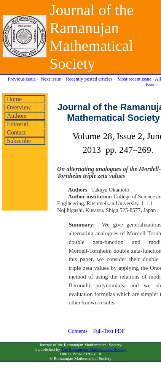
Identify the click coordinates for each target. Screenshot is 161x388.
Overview (19, 107)
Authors (17, 115)
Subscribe (19, 141)
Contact (16, 132)
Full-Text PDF (108, 331)
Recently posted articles (89, 79)
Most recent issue (134, 79)
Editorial (17, 124)
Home (14, 99)
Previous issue (22, 79)
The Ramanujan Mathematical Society (94, 349)
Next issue (51, 79)
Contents (78, 331)
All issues (153, 81)
